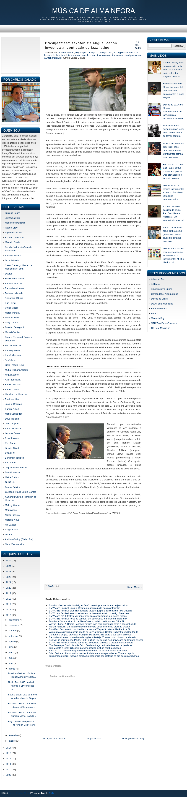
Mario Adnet (11, 510)
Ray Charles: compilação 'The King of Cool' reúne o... (21, 725)
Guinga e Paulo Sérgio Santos (20, 492)
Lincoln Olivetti (12, 448)
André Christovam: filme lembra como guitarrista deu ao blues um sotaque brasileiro (172, 234)
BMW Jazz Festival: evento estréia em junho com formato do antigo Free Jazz (89, 613)
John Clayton (12, 423)
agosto (12, 641)
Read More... (135, 587)
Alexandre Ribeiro (14, 298)
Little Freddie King (14, 365)
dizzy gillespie (120, 52)
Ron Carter (10, 443)
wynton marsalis (52, 57)
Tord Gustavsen (13, 472)
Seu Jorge (10, 462)
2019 (9, 593)
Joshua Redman (13, 404)
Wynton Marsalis (13, 232)
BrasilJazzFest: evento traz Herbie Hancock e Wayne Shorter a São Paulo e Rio (90, 629)
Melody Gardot (12, 505)
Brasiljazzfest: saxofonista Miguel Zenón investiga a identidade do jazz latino (81, 45)
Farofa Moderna (159, 308)
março (12, 668)
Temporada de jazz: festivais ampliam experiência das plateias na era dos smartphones (94, 656)
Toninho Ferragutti (14, 327)
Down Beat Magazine (162, 303)
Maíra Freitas (12, 477)
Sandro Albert (12, 409)
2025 (9, 560)
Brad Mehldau (12, 399)
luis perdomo (73, 55)
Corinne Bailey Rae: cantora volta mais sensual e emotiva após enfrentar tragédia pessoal (173, 69)
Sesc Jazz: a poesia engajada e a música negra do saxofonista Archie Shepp (88, 650)
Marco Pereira (12, 312)
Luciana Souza (12, 213)
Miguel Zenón (12, 374)
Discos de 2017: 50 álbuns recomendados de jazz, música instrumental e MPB (173, 111)
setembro (14, 636)
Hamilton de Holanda (16, 394)
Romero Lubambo (14, 237)
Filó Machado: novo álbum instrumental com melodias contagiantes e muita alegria (173, 90)
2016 (9, 609)
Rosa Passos (12, 438)
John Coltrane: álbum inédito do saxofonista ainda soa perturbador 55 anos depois (91, 653)
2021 (9, 582)
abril (11, 663)
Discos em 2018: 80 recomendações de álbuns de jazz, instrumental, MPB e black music (173, 255)
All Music (155, 284)
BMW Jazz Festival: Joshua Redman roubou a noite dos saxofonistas (84, 608)
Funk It (154, 313)
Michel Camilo (12, 332)
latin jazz (60, 55)
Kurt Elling (10, 303)
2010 (9, 769)
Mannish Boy (157, 318)
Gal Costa (10, 482)
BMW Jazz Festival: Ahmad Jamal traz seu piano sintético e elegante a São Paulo (91, 642)
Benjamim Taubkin (14, 457)
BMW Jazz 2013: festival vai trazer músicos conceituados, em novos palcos (88, 616)
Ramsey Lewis (12, 350)
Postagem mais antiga (133, 738)
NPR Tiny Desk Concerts (164, 323)
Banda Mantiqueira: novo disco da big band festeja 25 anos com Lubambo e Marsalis (92, 637)
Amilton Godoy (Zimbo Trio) (19, 539)
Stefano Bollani (12, 255)
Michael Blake (12, 317)
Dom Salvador (12, 260)
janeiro (12, 740)
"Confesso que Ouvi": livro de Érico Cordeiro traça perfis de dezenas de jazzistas (90, 645)
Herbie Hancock (13, 345)
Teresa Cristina (12, 487)
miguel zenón (88, 55)
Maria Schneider (13, 413)
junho (12, 652)
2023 (9, 571)
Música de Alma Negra (93, 11)
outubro (13, 630)
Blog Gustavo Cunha (161, 289)
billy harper (81, 52)
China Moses (12, 307)
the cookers (118, 55)
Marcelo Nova (12, 519)
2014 (9, 747)
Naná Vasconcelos (14, 544)
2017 (9, 604)
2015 (9, 615)
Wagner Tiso (11, 529)
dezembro (14, 619)
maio (11, 658)
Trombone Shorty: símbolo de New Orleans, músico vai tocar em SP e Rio (87, 621)
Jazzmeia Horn (12, 218)
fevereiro (13, 735)
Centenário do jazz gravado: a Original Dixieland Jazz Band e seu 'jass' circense (90, 634)
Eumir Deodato (12, 384)
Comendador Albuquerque (164, 294)
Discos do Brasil (159, 298)
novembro (14, 625)
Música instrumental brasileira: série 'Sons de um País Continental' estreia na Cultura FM (173, 150)
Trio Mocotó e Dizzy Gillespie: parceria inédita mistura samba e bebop (85, 648)
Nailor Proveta (12, 515)
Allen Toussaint (12, 379)
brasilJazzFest (105, 52)
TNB (51, 793)
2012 (9, 758)
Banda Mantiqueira (14, 288)
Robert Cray (11, 227)
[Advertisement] (20, 54)
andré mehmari (66, 52)
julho (11, 647)
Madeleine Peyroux (15, 222)
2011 (9, 764)
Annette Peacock (13, 283)
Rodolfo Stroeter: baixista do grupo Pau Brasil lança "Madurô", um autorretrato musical (173, 213)
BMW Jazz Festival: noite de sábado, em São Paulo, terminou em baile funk (88, 618)
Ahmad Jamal (12, 389)
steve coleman (103, 55)
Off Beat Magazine (160, 328)
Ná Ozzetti (10, 524)
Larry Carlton (11, 322)
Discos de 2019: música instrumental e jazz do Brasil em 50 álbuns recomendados (173, 192)
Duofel (8, 273)
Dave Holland (12, 418)
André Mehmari (13, 428)
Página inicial (94, 738)
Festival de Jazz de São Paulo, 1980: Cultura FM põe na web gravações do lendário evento (96, 640)
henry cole (49, 55)
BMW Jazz (93, 52)
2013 (9, 753)
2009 (9, 775)
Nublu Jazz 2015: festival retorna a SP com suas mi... (21, 685)
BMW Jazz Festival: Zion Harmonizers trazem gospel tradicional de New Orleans (90, 610)
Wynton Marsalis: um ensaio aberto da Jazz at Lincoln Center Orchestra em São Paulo (93, 632)
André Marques (13, 355)
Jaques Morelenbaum (16, 467)
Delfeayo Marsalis (14, 293)
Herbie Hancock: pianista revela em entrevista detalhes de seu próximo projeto (89, 626)
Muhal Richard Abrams (16, 370)
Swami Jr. (10, 452)
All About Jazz (158, 279)
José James (11, 360)
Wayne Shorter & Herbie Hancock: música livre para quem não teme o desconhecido (92, 624)
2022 (9, 577)
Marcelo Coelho (13, 242)
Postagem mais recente (54, 738)
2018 (9, 598)
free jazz (133, 52)
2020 (9, 587)
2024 (9, 566)
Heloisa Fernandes (14, 278)
